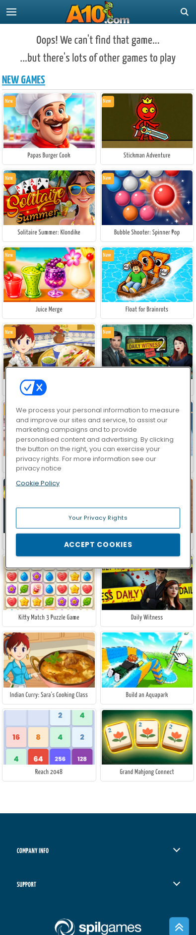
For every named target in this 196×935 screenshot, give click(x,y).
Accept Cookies (98, 544)
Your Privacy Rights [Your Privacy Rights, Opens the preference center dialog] (98, 518)
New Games (23, 80)
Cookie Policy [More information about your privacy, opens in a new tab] (38, 482)
